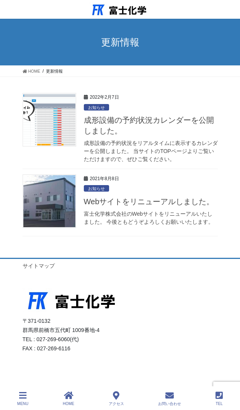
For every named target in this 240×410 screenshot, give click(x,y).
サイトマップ (39, 266)
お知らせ (96, 107)
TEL (219, 398)
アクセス (116, 398)
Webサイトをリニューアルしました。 (149, 201)
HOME (68, 398)
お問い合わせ (169, 398)
